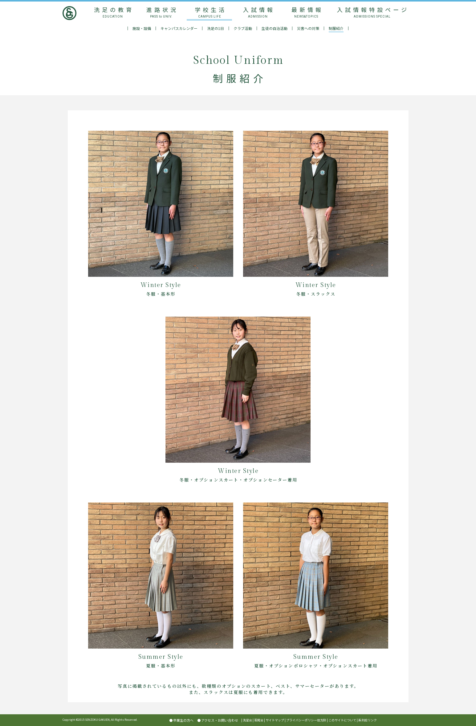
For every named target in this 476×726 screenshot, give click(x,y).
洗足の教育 (113, 12)
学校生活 (209, 12)
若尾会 (258, 720)
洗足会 (247, 720)
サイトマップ (275, 720)
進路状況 (161, 12)
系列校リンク (367, 720)
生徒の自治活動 (274, 28)
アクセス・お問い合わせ (219, 720)
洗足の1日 (215, 28)
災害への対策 (308, 28)
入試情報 (257, 12)
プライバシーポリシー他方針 (306, 720)
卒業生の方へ (183, 720)
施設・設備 (141, 28)
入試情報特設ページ (372, 12)
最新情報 (306, 12)
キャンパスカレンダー (179, 28)
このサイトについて (342, 720)
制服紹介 (336, 28)
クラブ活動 (243, 28)
